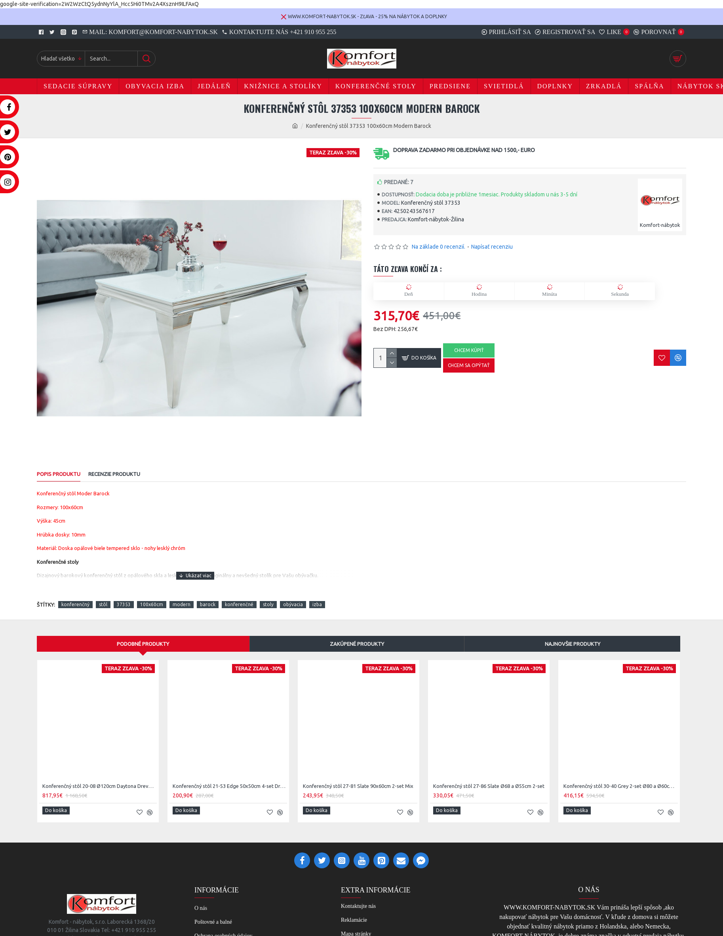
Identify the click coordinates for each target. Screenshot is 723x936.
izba (317, 595)
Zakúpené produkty (357, 634)
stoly (268, 595)
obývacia (293, 595)
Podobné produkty (143, 634)
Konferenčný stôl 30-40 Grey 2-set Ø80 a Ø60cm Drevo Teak (620, 777)
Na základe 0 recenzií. (438, 247)
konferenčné (239, 595)
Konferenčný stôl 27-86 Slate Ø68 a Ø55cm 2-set (488, 777)
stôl (103, 595)
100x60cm (151, 595)
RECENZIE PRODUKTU (114, 474)
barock (207, 595)
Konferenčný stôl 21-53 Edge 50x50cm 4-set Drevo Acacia (230, 777)
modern (181, 595)
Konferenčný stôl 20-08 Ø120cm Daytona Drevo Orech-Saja (99, 777)
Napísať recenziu (492, 247)
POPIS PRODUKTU (58, 474)
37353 (124, 595)
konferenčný (75, 595)
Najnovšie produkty (572, 634)
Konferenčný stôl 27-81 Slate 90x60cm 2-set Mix (358, 777)
